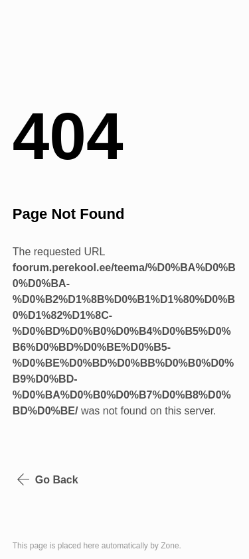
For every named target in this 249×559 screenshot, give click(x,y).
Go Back (47, 479)
